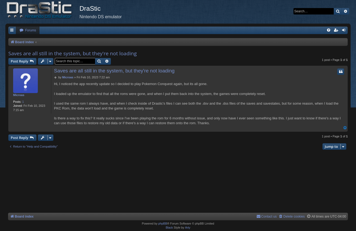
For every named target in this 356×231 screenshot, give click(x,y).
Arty (187, 227)
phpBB (162, 223)
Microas (18, 95)
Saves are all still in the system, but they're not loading (72, 53)
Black (169, 227)
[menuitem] (27, 30)
